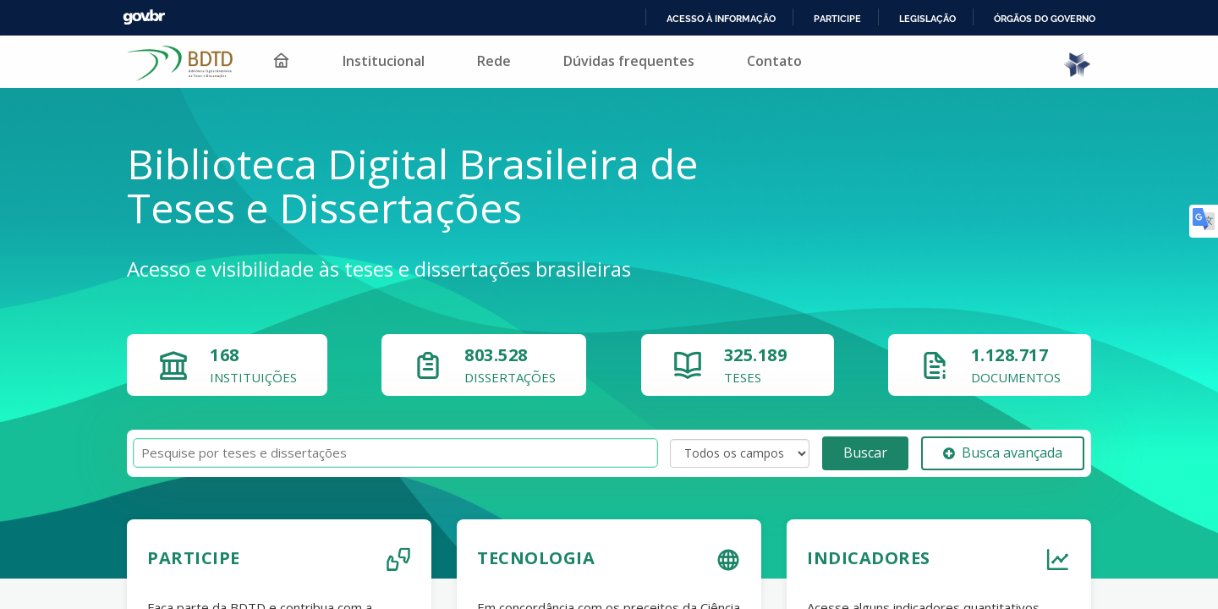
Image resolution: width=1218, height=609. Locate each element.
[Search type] (739, 453)
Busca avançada (1002, 452)
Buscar (865, 452)
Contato (763, 61)
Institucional (373, 61)
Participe (834, 19)
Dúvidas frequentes (617, 61)
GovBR (144, 17)
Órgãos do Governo (1043, 19)
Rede (483, 61)
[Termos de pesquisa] (395, 453)
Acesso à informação (718, 19)
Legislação (925, 19)
